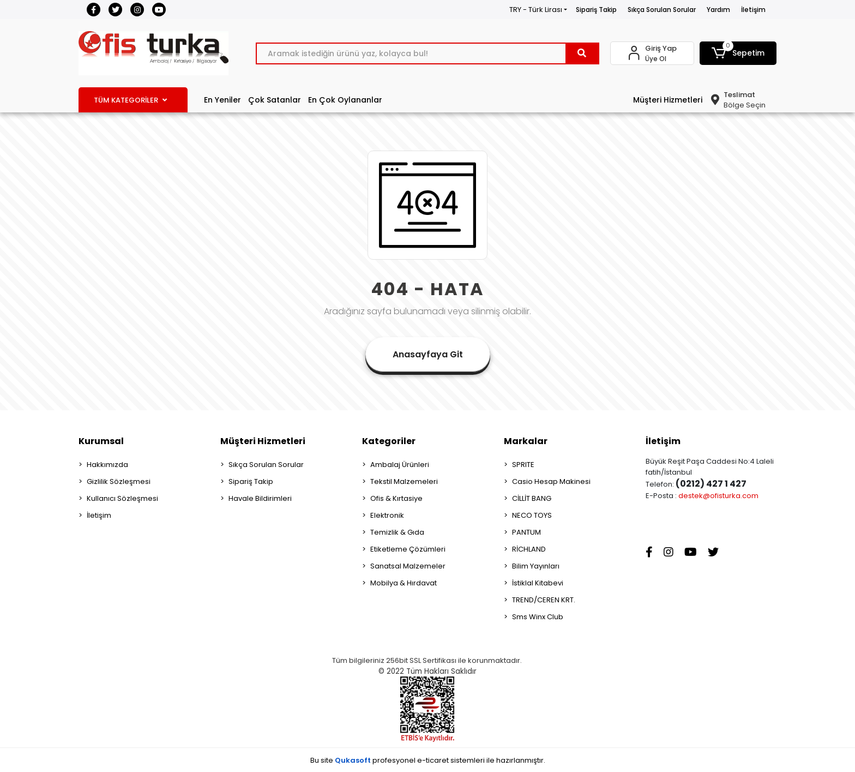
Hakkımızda (107, 464)
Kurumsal (101, 441)
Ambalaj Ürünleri (399, 464)
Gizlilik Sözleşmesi (118, 481)
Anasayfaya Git (428, 354)
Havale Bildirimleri (260, 498)
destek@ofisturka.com (718, 495)
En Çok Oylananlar (345, 99)
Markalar (525, 441)
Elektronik (387, 515)
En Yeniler (222, 99)
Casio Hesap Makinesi (551, 481)
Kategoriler (389, 441)
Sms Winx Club (537, 617)
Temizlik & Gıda (397, 532)
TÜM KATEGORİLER (130, 100)
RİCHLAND (529, 549)
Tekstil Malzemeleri (404, 481)
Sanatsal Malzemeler (407, 566)
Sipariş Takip (596, 9)
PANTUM (526, 532)
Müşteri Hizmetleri (667, 99)
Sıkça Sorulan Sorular (662, 9)
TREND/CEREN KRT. (543, 600)
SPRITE (523, 464)
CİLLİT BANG (531, 498)
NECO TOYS (532, 515)
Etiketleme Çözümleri (407, 549)
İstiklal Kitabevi (537, 583)
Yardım (718, 9)
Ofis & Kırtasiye (396, 498)
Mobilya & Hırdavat (403, 583)
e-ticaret (433, 760)
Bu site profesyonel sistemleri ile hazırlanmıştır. (427, 760)
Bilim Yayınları (535, 566)
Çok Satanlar (274, 99)
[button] (738, 53)
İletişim (753, 9)
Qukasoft (353, 760)
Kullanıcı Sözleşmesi (122, 498)
